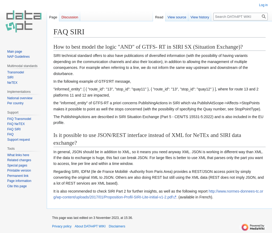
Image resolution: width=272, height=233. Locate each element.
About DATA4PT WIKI (90, 226)
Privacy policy (61, 226)
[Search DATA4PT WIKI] (240, 16)
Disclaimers (117, 226)
